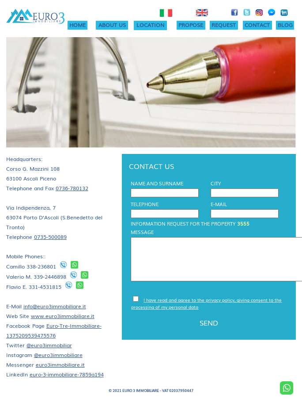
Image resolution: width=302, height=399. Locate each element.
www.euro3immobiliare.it (62, 316)
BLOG (285, 25)
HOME (77, 25)
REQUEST (223, 25)
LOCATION (150, 25)
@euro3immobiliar (49, 345)
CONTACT (257, 25)
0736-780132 (72, 188)
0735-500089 (50, 237)
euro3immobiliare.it (60, 364)
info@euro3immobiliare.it (54, 306)
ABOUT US (112, 25)
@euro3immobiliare (58, 355)
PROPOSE (190, 25)
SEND (209, 322)
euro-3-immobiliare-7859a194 (67, 374)
